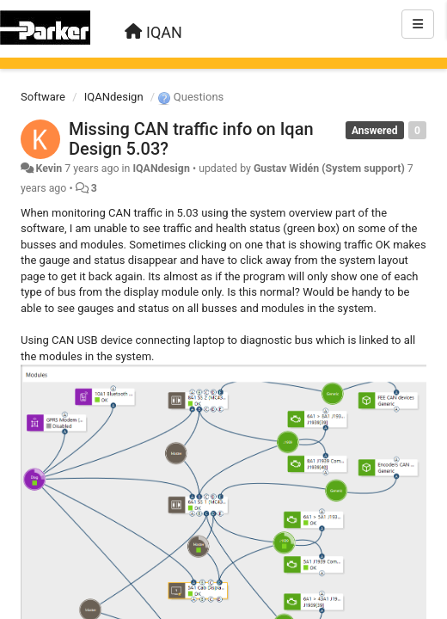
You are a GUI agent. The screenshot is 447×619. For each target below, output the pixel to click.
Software (43, 96)
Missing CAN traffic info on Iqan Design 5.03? (191, 139)
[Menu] (417, 24)
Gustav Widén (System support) (329, 168)
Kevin (48, 168)
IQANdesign (114, 96)
